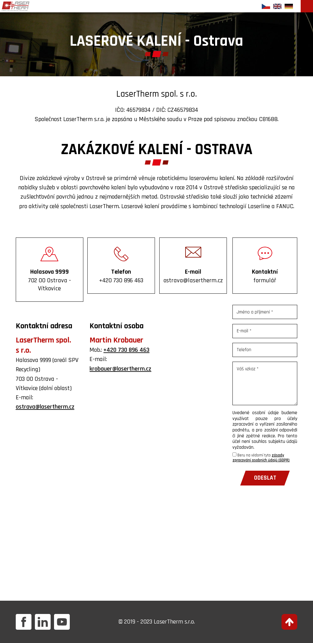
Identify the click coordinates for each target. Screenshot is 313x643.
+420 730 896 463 (126, 350)
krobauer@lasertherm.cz (120, 369)
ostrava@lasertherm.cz (45, 407)
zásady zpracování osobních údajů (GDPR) (261, 458)
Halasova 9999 (49, 280)
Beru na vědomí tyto (261, 458)
